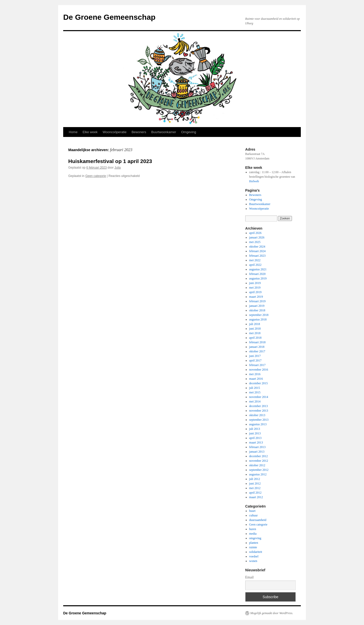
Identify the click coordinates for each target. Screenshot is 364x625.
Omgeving (188, 132)
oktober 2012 (257, 465)
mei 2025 (255, 242)
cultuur (253, 515)
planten (253, 543)
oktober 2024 (257, 246)
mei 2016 (255, 374)
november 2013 (258, 410)
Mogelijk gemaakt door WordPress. (271, 613)
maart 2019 (256, 296)
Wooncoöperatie (114, 132)
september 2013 (258, 419)
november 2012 (258, 460)
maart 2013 (256, 442)
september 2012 (258, 470)
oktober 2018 (257, 310)
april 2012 (255, 492)
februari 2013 (257, 447)
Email (249, 577)
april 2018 (255, 337)
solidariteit (255, 552)
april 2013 (255, 438)
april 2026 (255, 233)
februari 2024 (257, 251)
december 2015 (258, 383)
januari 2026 (256, 237)
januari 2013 (256, 451)
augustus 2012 (258, 474)
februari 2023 (257, 255)
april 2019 (255, 292)
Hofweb (254, 181)
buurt (252, 511)
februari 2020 (257, 274)
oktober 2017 (257, 351)
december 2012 (258, 456)
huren (252, 529)
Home (73, 132)
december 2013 (258, 406)
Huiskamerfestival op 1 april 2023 (110, 161)
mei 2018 (255, 333)
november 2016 (258, 369)
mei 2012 (255, 488)
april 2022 (255, 265)
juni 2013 (255, 433)
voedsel (254, 556)
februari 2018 (257, 342)
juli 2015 (254, 388)
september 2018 (258, 315)
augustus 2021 (258, 269)
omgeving (255, 538)
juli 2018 (254, 324)
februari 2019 (257, 301)
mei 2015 (255, 392)
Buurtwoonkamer (163, 132)
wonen (253, 561)
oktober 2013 (257, 415)
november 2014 (258, 397)
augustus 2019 (258, 278)
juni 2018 (255, 328)
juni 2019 (255, 283)
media (253, 533)
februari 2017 (257, 365)
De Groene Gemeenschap (109, 17)
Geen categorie (95, 176)
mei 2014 (255, 401)
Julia (118, 167)
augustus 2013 (258, 424)
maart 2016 (256, 378)
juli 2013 (254, 429)
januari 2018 (256, 347)
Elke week (90, 132)
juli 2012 (254, 479)
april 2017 (255, 360)
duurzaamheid (257, 520)
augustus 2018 (258, 319)
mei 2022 (255, 260)
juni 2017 (255, 356)
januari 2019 (256, 306)
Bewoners (138, 132)
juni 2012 (255, 483)
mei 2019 (255, 287)
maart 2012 (256, 497)
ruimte (253, 547)
